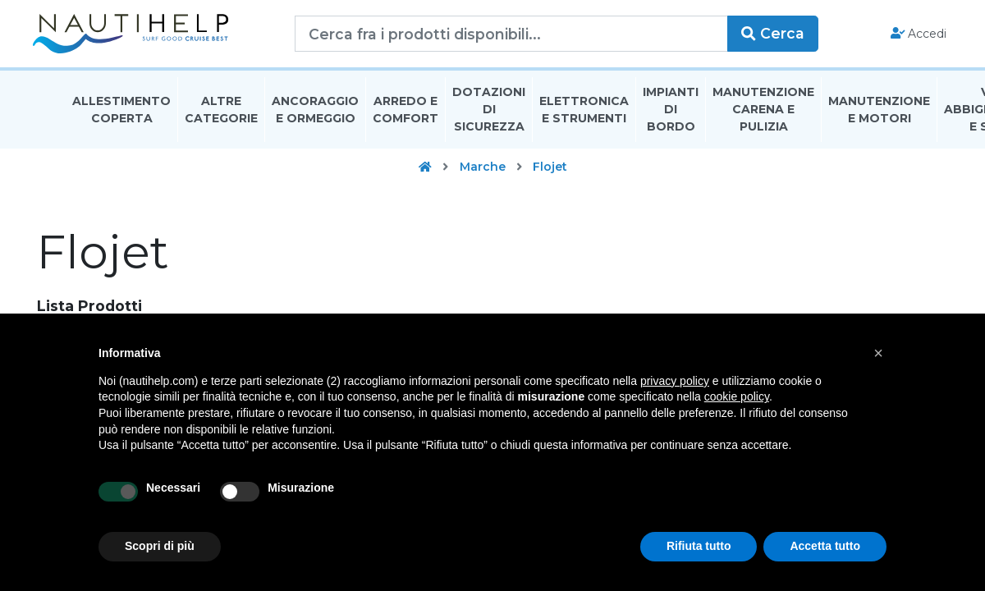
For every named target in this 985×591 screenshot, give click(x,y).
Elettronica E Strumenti (584, 118)
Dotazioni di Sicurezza (488, 118)
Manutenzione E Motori (879, 118)
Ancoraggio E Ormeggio (315, 118)
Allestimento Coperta (121, 118)
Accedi (885, 37)
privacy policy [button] (674, 380)
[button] (878, 353)
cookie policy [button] (736, 396)
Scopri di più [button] (160, 545)
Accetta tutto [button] (825, 545)
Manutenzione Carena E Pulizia (763, 118)
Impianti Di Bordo (671, 118)
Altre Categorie (221, 118)
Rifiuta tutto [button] (699, 545)
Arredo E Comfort (405, 118)
